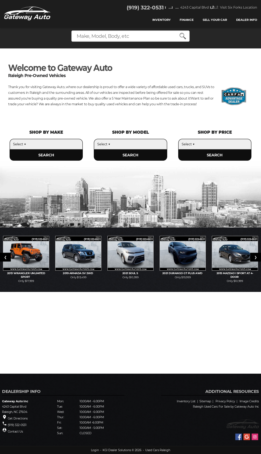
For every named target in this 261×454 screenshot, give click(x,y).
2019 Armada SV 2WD (78, 273)
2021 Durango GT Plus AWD (182, 273)
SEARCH (46, 155)
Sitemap (205, 401)
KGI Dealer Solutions (117, 450)
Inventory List (186, 401)
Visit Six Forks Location (233, 7)
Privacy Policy (225, 401)
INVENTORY (161, 20)
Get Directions (18, 418)
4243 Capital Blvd (187, 7)
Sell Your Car (214, 20)
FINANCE (186, 20)
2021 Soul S (130, 273)
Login (95, 450)
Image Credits (249, 401)
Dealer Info (246, 20)
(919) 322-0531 (145, 7)
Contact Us (15, 431)
